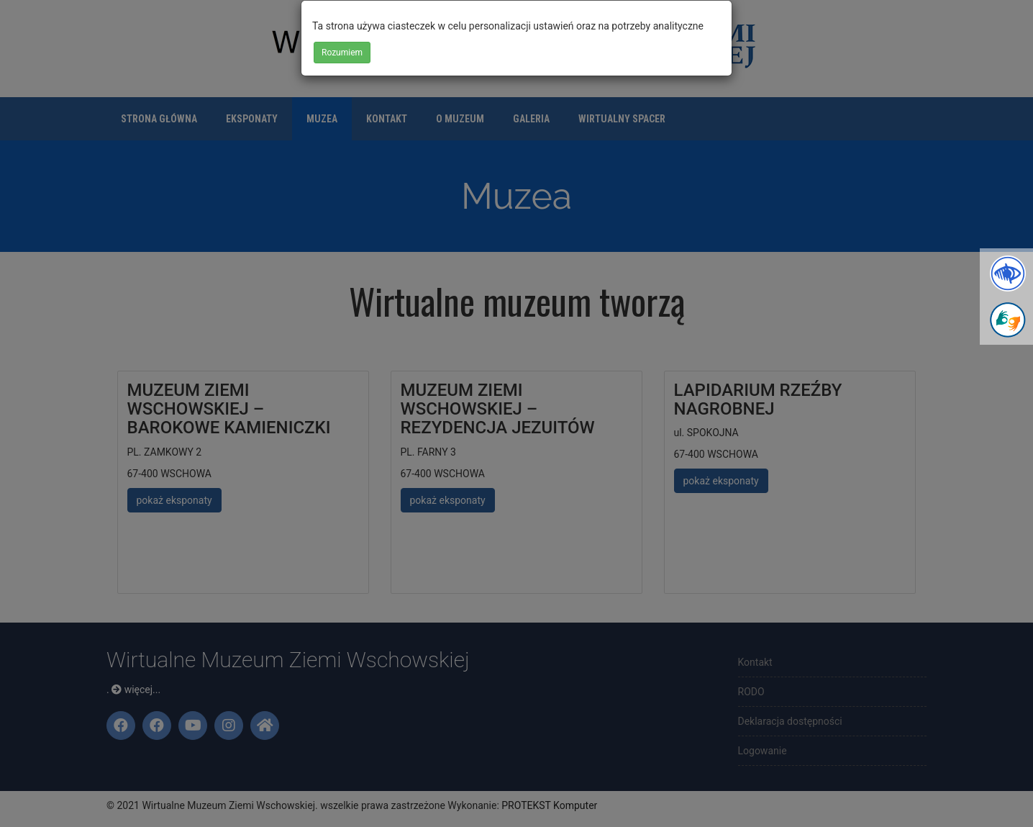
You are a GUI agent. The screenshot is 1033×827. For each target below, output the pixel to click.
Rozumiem (342, 53)
